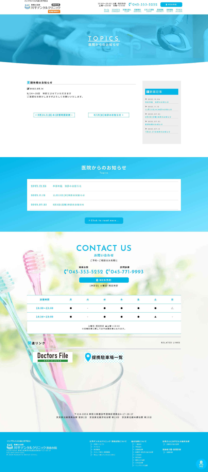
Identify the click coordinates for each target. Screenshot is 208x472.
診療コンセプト (99, 444)
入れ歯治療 (139, 463)
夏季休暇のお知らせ (154, 124)
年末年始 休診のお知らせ (157, 102)
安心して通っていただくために (104, 455)
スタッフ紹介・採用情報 (102, 452)
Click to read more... (105, 232)
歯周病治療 (139, 449)
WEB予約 (201, 464)
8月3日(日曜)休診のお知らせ (158, 117)
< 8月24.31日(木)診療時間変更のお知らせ (55, 114)
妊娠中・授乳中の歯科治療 (144, 452)
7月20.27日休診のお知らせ (157, 132)
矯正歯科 (138, 457)
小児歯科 (138, 455)
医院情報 (97, 449)
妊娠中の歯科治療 (173, 444)
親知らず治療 (140, 460)
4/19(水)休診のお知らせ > (109, 114)
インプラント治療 (141, 465)
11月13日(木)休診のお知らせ (158, 109)
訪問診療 (170, 452)
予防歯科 (138, 447)
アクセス (97, 447)
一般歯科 (138, 444)
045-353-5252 (142, 4)
